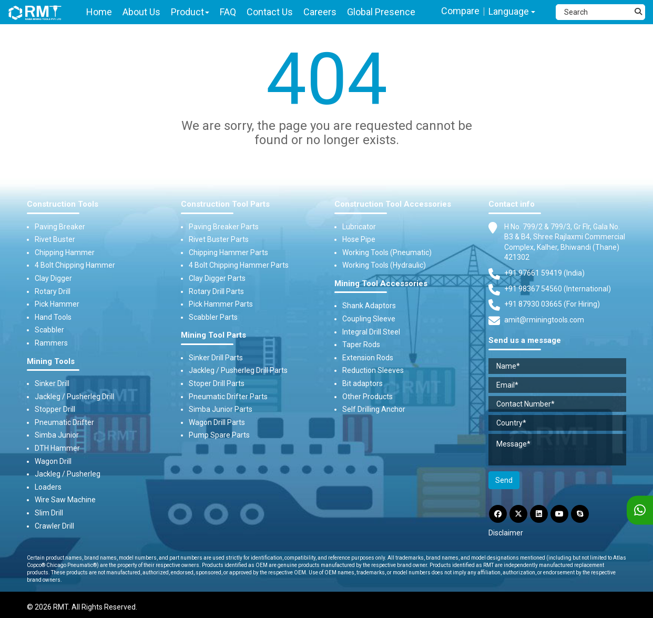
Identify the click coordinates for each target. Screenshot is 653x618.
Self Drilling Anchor (373, 409)
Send (504, 480)
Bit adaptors (362, 383)
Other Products (367, 396)
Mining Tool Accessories (380, 283)
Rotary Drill (52, 291)
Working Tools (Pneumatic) (387, 252)
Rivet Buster (55, 239)
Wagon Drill (53, 461)
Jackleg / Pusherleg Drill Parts (238, 370)
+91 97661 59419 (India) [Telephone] (544, 273)
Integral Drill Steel (371, 332)
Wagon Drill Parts (217, 422)
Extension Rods (367, 357)
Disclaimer (505, 533)
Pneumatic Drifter (64, 422)
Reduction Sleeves (373, 370)
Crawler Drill (54, 526)
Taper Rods (361, 344)
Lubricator (359, 226)
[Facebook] (498, 514)
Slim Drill (49, 513)
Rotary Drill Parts (216, 291)
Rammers (51, 343)
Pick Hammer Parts (221, 304)
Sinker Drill (52, 383)
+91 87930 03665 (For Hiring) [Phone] (552, 304)
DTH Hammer (57, 448)
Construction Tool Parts (225, 204)
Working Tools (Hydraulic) (384, 265)
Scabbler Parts (213, 317)
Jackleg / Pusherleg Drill (74, 396)
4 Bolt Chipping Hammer (75, 265)
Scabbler (49, 330)
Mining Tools (51, 361)
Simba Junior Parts (220, 409)
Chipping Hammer (65, 252)
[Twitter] (518, 514)
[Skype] (580, 514)
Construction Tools (62, 204)
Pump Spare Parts (219, 435)
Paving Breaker (60, 226)
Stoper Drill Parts (216, 383)
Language (511, 11)
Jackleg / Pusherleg (67, 474)
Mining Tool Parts (213, 335)
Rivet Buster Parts (219, 239)
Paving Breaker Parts (224, 226)
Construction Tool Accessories (392, 204)
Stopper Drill (55, 409)
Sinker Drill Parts (216, 357)
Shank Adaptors (369, 305)
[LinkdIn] (539, 514)
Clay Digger (53, 278)
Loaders (48, 487)
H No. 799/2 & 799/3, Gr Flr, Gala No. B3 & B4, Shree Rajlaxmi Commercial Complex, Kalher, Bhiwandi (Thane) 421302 (564, 242)
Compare (460, 10)
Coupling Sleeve (368, 319)
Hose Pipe (358, 239)
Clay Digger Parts (217, 278)
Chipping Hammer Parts (228, 252)
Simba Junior (57, 435)
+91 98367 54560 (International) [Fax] (557, 289)
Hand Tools (53, 317)
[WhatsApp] (640, 510)
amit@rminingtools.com (544, 320)
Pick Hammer (57, 304)
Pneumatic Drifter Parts (228, 396)
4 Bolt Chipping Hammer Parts (239, 265)
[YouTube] (559, 514)
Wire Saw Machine (65, 499)
